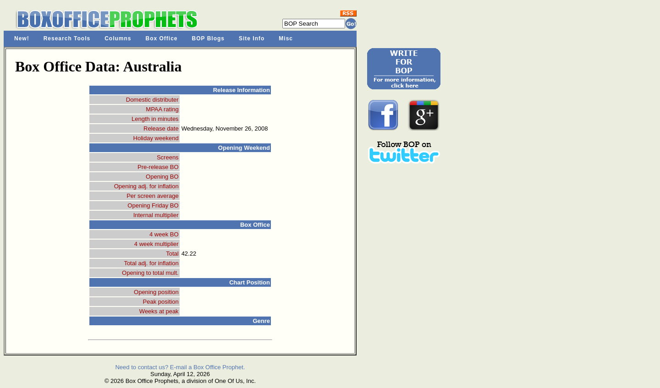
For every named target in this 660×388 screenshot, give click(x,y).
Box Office (162, 38)
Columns (117, 38)
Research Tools (67, 38)
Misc (286, 38)
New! (21, 38)
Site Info (251, 38)
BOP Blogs (208, 38)
